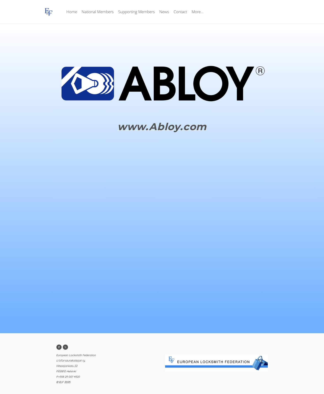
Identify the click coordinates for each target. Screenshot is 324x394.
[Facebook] (59, 347)
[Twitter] (65, 347)
